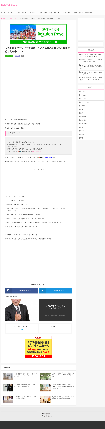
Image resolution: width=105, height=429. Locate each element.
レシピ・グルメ (67, 12)
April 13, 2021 (36, 151)
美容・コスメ (22, 12)
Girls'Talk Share (9, 5)
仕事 (22, 56)
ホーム (3, 12)
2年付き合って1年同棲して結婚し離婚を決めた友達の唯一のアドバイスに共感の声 (91, 66)
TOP (3, 18)
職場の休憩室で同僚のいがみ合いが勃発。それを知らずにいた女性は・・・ (90, 55)
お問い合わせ (78, 12)
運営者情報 (88, 12)
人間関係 (17, 56)
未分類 (82, 131)
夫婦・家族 (83, 116)
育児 (81, 138)
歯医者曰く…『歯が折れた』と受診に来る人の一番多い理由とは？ (91, 60)
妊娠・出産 (83, 120)
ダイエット (11, 12)
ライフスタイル (54, 12)
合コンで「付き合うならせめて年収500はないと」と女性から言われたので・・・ (91, 79)
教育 (81, 127)
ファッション (33, 12)
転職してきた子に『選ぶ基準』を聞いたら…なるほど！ (91, 73)
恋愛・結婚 (43, 12)
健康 (81, 113)
